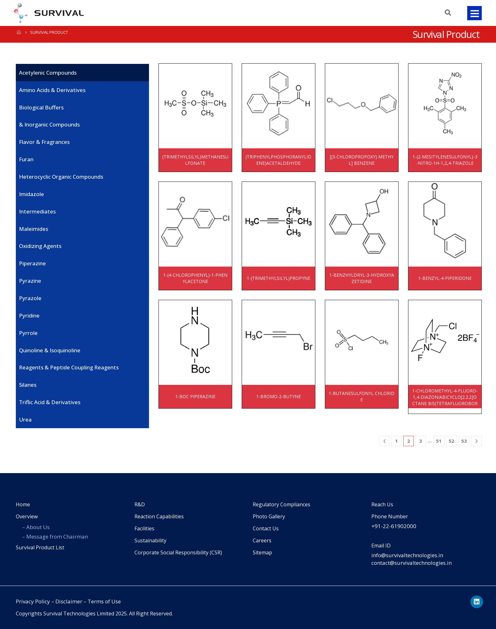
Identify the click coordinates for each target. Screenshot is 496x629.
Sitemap (262, 552)
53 (464, 441)
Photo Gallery (269, 516)
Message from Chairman (57, 536)
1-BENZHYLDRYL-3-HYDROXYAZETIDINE (361, 278)
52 (451, 441)
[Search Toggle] (446, 12)
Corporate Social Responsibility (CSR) (178, 552)
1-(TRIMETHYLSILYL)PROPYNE (278, 278)
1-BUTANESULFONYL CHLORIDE (361, 396)
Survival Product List (40, 547)
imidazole (31, 194)
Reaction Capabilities (159, 516)
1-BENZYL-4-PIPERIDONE (445, 278)
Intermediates (37, 211)
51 (439, 441)
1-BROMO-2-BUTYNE (278, 396)
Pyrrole (28, 332)
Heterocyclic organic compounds (61, 176)
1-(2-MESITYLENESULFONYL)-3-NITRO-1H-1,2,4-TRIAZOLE (444, 160)
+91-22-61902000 (393, 526)
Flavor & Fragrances (44, 141)
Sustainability (150, 540)
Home (23, 504)
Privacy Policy (33, 601)
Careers (262, 540)
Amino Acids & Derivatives (52, 90)
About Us (38, 527)
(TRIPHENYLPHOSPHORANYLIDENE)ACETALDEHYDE (278, 160)
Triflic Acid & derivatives (49, 402)
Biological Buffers (41, 107)
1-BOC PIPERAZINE (195, 396)
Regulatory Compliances (281, 504)
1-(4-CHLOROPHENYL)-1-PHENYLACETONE (195, 278)
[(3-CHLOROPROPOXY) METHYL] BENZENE (362, 160)
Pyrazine (30, 280)
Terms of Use (104, 601)
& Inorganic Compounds (49, 124)
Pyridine (29, 315)
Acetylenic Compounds (48, 72)
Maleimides (33, 228)
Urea (25, 419)
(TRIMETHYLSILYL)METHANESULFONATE (195, 160)
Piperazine (32, 263)
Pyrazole (30, 298)
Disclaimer (68, 601)
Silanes (27, 384)
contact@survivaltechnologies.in (411, 562)
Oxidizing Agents (40, 246)
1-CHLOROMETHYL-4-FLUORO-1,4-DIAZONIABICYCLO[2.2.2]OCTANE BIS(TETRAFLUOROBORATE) (445, 398)
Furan (26, 159)
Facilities (144, 528)
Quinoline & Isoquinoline (49, 350)
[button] (474, 13)
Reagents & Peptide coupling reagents (69, 367)
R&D (139, 504)
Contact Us (266, 528)
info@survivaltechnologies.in (407, 555)
